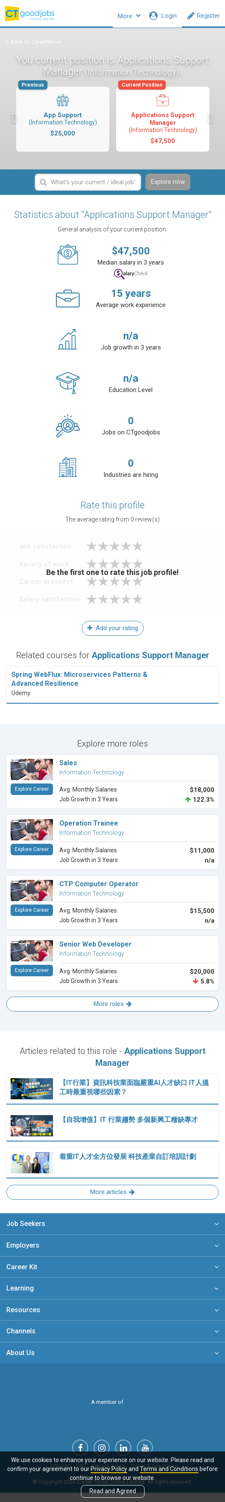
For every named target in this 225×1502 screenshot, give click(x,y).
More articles (112, 1199)
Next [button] (210, 123)
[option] (62, 125)
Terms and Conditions (169, 1468)
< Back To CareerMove (33, 47)
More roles (113, 1010)
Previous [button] (14, 123)
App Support (62, 117)
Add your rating (112, 635)
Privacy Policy (109, 1468)
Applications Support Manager (162, 121)
